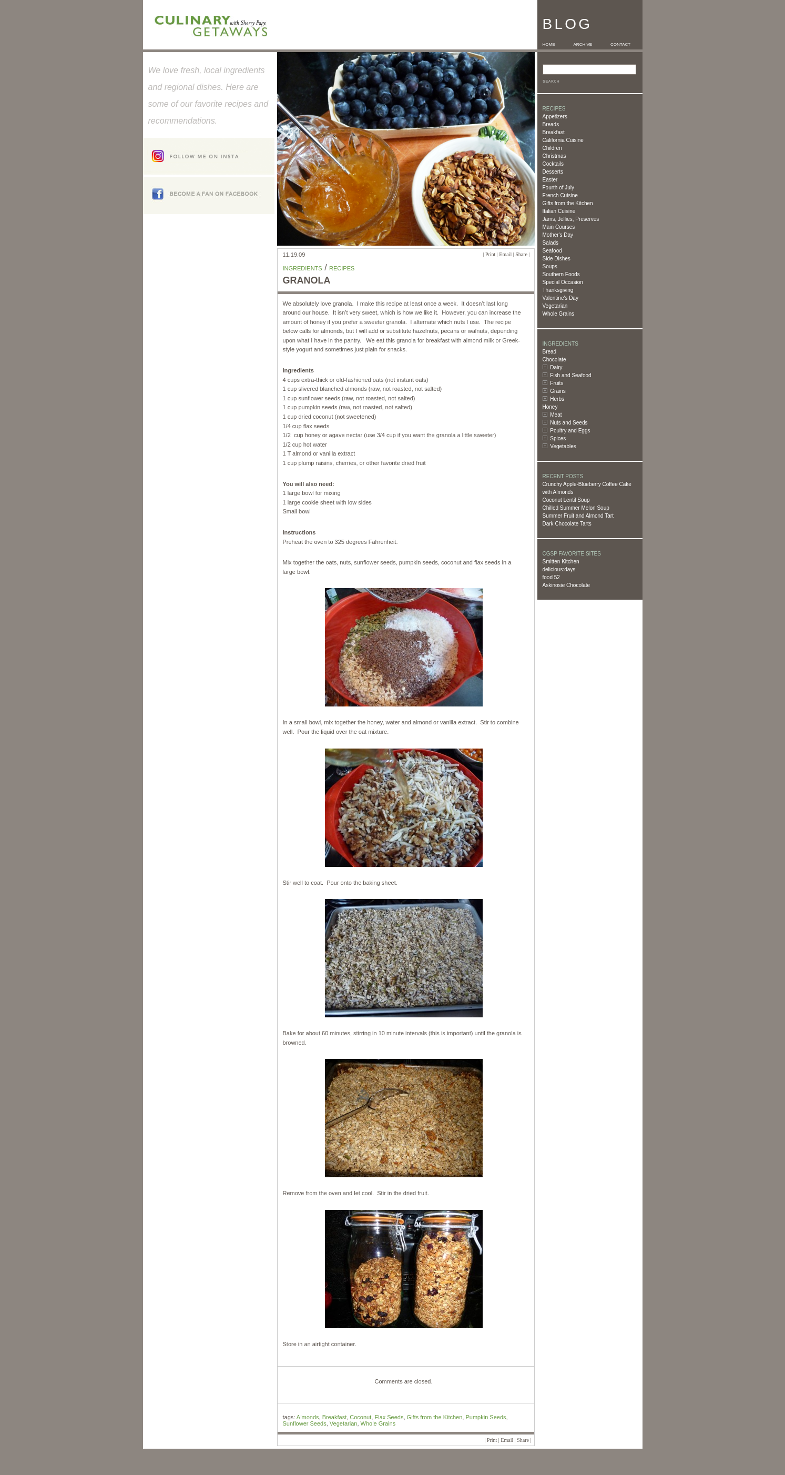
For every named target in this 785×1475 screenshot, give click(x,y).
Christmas (554, 156)
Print (490, 254)
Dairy (556, 367)
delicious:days (559, 569)
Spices (558, 438)
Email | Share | (514, 254)
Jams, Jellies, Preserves (571, 219)
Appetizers (555, 116)
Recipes (341, 268)
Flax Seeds (388, 1417)
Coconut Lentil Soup (566, 500)
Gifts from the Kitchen (568, 203)
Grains (557, 391)
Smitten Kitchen (561, 561)
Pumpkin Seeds (485, 1417)
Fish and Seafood (570, 375)
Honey (550, 407)
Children (552, 148)
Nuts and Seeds (568, 423)
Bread (550, 352)
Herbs (557, 399)
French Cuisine (560, 195)
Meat (556, 415)
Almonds (308, 1417)
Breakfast (554, 132)
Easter (550, 180)
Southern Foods (561, 274)
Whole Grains (559, 314)
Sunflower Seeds (305, 1423)
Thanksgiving (558, 290)
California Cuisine (563, 140)
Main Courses (559, 227)
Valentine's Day (560, 298)
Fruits (556, 383)
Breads (551, 124)
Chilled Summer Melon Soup (576, 508)
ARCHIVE (583, 44)
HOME (549, 44)
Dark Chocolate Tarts (567, 524)
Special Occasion (563, 282)
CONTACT (620, 44)
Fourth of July (559, 187)
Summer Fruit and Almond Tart (578, 516)
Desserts (553, 172)
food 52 (551, 577)
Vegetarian (555, 306)
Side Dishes (556, 258)
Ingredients (302, 268)
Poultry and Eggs (570, 430)
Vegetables (563, 446)
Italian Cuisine (559, 211)
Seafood (552, 251)
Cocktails (553, 164)
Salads (551, 243)
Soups (550, 266)
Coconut (360, 1417)
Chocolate (554, 359)
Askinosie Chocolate (566, 585)
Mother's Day (558, 235)
